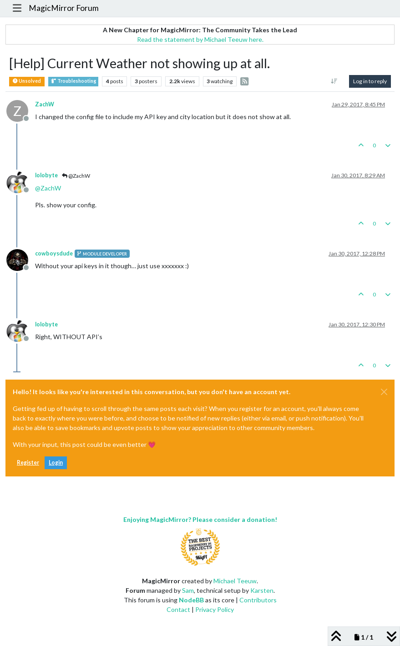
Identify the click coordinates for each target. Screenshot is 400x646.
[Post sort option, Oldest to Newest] (334, 81)
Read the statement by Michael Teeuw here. (200, 39)
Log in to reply (370, 81)
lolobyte (46, 175)
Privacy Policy (214, 609)
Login (56, 462)
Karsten (261, 590)
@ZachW (76, 175)
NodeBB (191, 600)
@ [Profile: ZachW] (48, 188)
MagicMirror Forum (64, 8)
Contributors (258, 600)
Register (28, 462)
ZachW (44, 104)
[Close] (384, 392)
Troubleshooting (73, 81)
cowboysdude (54, 253)
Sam (188, 590)
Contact (178, 609)
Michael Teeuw (235, 581)
